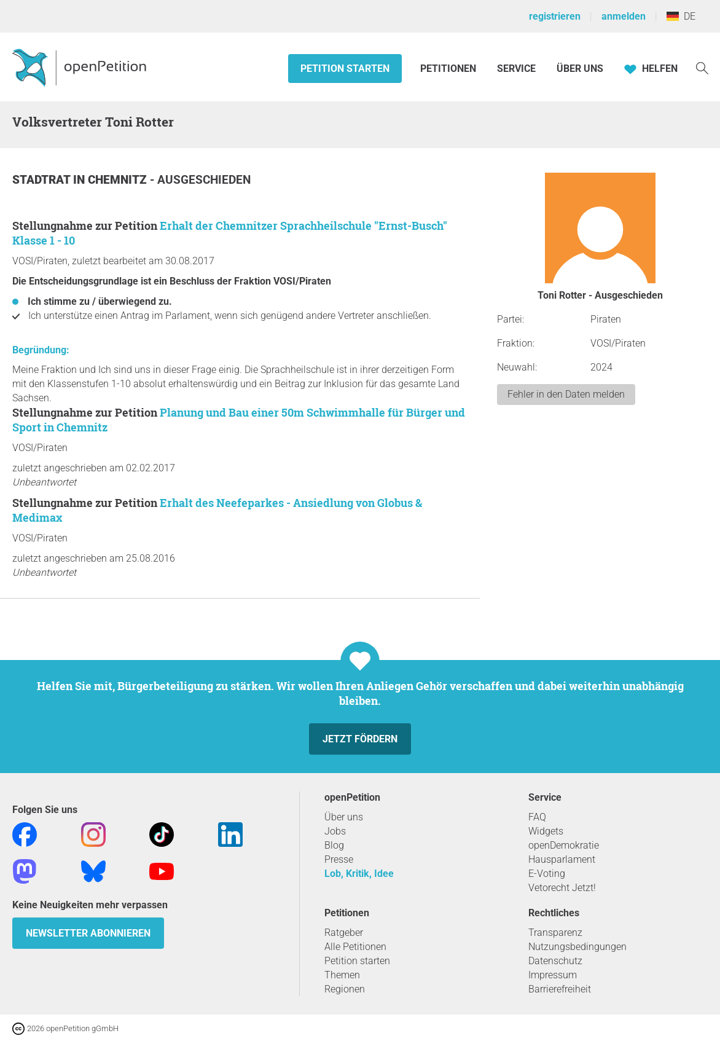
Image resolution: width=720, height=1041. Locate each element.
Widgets (545, 831)
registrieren (555, 16)
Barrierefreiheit (559, 989)
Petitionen (449, 68)
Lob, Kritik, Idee (359, 873)
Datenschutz (555, 961)
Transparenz (555, 932)
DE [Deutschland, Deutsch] (681, 16)
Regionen (344, 989)
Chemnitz (119, 180)
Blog (334, 845)
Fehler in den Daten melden (566, 394)
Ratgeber (343, 932)
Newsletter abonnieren (88, 933)
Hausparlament (561, 859)
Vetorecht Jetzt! (562, 888)
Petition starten (344, 68)
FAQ (537, 817)
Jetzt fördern (360, 739)
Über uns (343, 817)
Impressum (552, 975)
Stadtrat (42, 180)
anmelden (623, 16)
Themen (342, 975)
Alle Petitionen (355, 947)
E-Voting (546, 873)
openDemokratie (563, 845)
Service (516, 68)
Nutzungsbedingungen (577, 947)
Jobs (335, 831)
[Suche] (702, 67)
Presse (338, 859)
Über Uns (580, 68)
